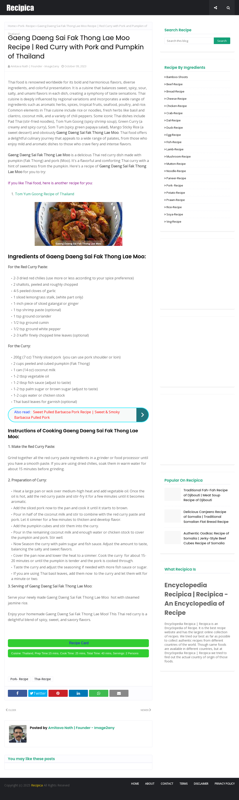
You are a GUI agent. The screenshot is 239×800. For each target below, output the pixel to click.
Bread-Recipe (175, 91)
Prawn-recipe (175, 200)
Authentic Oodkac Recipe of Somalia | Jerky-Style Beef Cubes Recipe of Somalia (206, 538)
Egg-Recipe (173, 135)
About (149, 784)
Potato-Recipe (175, 193)
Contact (167, 784)
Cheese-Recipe (176, 99)
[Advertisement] (197, 274)
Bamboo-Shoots (177, 77)
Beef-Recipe (174, 84)
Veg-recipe (173, 222)
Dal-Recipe (173, 120)
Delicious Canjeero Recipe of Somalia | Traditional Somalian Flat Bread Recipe (206, 516)
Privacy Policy (225, 784)
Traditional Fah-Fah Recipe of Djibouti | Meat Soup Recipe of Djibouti (206, 495)
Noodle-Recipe (176, 171)
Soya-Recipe (174, 214)
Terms (183, 784)
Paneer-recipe (176, 178)
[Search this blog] (189, 40)
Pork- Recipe (26, 26)
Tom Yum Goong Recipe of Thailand (44, 194)
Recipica (37, 785)
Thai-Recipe (42, 679)
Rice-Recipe (174, 207)
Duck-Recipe (174, 127)
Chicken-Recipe (176, 106)
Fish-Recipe (174, 142)
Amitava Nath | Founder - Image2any (35, 66)
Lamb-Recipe (175, 149)
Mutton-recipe (176, 164)
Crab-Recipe (174, 113)
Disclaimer (201, 784)
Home (12, 26)
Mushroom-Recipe (178, 156)
